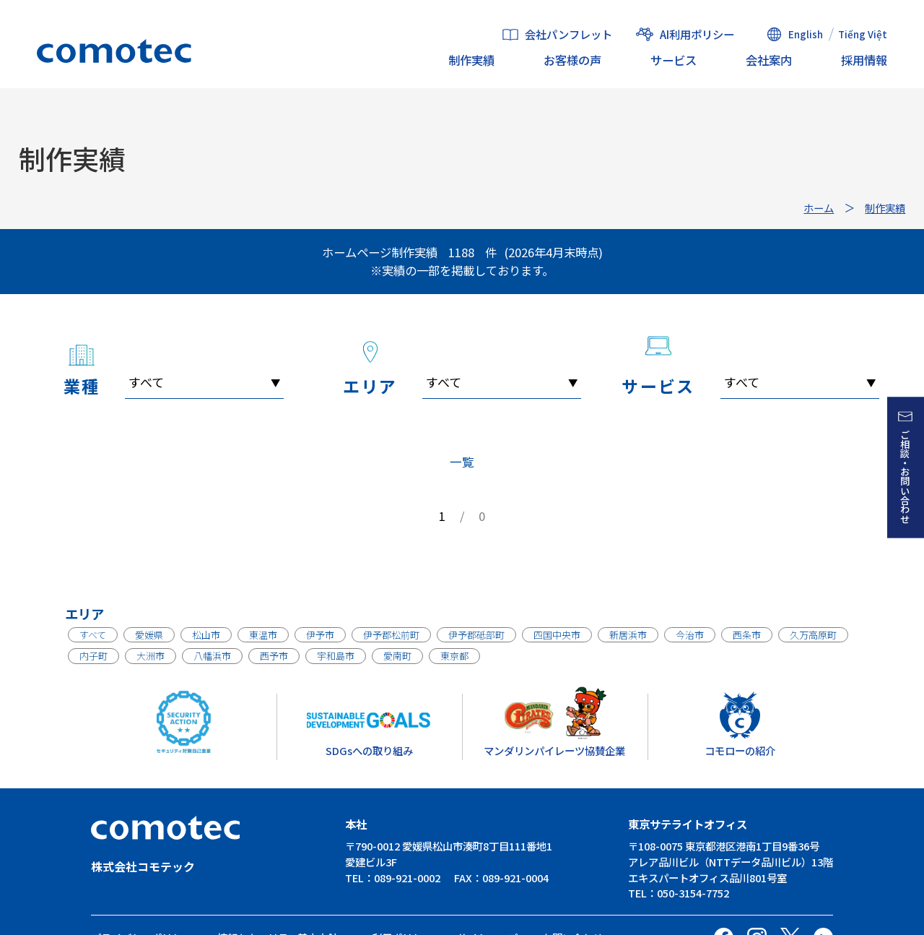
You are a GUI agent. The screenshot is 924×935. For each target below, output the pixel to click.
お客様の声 (572, 60)
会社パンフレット (568, 34)
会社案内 (769, 60)
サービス (673, 60)
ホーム (818, 207)
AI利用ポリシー (697, 34)
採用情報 (864, 60)
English (805, 34)
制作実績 (471, 60)
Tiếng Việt (862, 34)
